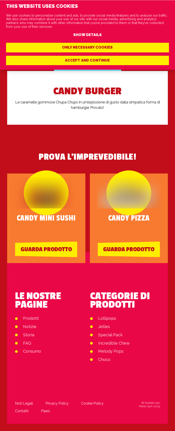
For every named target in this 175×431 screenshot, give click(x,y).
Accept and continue (87, 60)
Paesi (45, 411)
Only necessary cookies (87, 47)
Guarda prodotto (46, 249)
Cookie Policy (92, 403)
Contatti (21, 411)
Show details (87, 35)
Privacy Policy (57, 403)
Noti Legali (24, 403)
